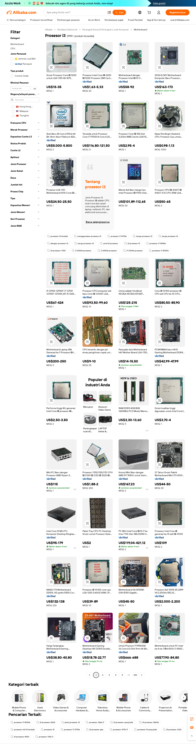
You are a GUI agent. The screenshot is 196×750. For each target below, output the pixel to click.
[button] (109, 12)
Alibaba (48, 29)
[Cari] (119, 12)
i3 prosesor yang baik (121, 722)
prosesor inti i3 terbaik (23, 729)
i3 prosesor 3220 (45, 722)
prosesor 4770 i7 (119, 729)
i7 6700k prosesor (81, 250)
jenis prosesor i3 (70, 722)
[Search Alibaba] (76, 12)
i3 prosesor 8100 (20, 736)
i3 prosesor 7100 (56, 250)
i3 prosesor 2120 (172, 729)
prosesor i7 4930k (156, 243)
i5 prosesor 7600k (149, 722)
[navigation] (24, 352)
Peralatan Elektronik (67, 29)
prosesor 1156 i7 (44, 736)
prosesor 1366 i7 (95, 722)
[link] (192, 719)
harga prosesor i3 (142, 236)
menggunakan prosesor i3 (87, 236)
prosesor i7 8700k (159, 250)
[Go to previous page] (89, 675)
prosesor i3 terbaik (57, 236)
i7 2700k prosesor (133, 250)
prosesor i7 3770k (70, 729)
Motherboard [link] (140, 29)
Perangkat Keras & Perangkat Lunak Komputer (105, 29)
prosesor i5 (47, 729)
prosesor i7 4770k (117, 236)
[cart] (149, 13)
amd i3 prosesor (109, 243)
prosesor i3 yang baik (145, 729)
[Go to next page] (142, 675)
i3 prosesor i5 (132, 243)
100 (135, 675)
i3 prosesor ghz (94, 729)
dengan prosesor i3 (57, 243)
